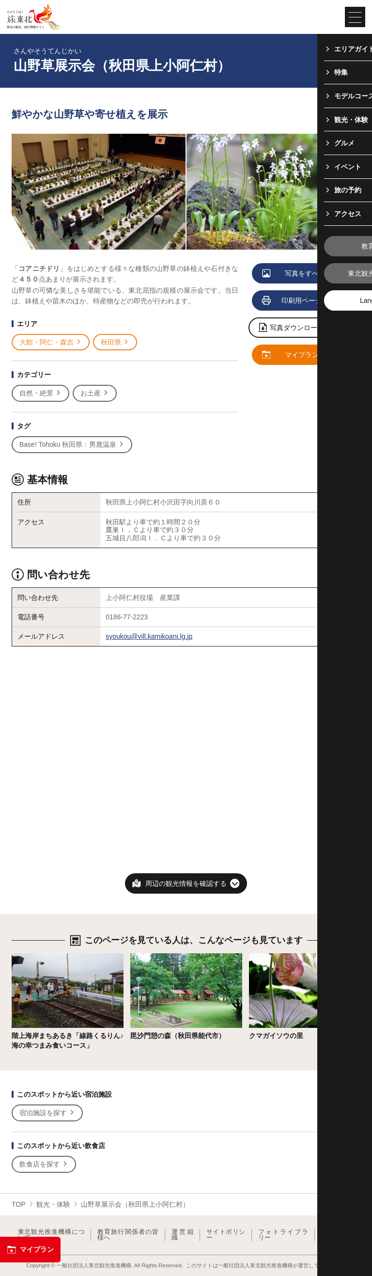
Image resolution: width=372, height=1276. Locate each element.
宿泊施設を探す (47, 1113)
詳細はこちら (32, 957)
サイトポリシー (226, 1235)
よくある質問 (337, 1235)
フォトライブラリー (283, 1235)
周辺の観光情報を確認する (186, 883)
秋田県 (115, 342)
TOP (19, 1204)
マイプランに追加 (301, 355)
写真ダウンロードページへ (305, 328)
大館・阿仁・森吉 (50, 342)
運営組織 (182, 1235)
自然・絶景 (40, 393)
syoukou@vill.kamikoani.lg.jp (149, 636)
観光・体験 (53, 1204)
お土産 (94, 393)
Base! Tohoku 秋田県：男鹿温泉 (71, 445)
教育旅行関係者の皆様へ (128, 1235)
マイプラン (30, 1250)
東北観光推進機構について (51, 1235)
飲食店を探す (43, 1164)
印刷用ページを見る (302, 301)
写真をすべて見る (301, 273)
